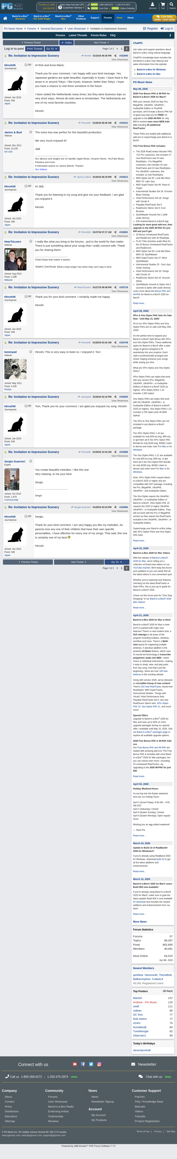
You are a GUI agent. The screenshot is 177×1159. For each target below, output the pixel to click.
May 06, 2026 (140, 88)
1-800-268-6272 (106, 5)
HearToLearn (82, 287)
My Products (99, 1120)
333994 (124, 507)
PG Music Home (13, 28)
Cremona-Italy (11, 500)
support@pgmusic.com (54, 1135)
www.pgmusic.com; (11, 1135)
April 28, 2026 (141, 311)
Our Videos (41, 169)
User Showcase (77, 28)
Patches (140, 1096)
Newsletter (147, 1064)
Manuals (140, 1106)
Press (8, 1106)
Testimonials (55, 1116)
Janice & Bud (82, 177)
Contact (9, 1101)
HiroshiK (84, 123)
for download (139, 902)
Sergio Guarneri (81, 507)
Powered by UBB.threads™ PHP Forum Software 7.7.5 (88, 1146)
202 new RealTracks (151, 686)
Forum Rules (99, 35)
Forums (31, 28)
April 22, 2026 (141, 548)
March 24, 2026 (141, 843)
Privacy (158, 1131)
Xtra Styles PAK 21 (151, 706)
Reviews (53, 1121)
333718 (124, 287)
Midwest (8, 280)
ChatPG (137, 43)
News (95, 1096)
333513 (124, 177)
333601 (124, 232)
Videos (139, 1111)
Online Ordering (127, 8)
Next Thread (102, 42)
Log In (166, 28)
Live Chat (103, 8)
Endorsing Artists (58, 1111)
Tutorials (140, 1116)
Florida (7, 389)
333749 (124, 342)
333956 (124, 452)
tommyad (84, 397)
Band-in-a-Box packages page (152, 732)
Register (150, 28)
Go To (52, 48)
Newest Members (143, 968)
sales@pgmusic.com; (32, 1135)
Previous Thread (30, 42)
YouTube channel (141, 567)
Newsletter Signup (103, 1101)
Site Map (171, 1131)
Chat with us (154, 1076)
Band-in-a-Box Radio (61, 1106)
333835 (124, 397)
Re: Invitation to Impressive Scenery (33, 55)
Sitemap (10, 1121)
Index (66, 42)
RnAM (86, 55)
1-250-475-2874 (123, 5)
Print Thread (34, 48)
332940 (124, 55)
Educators (11, 1116)
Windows (137, 450)
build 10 (160, 859)
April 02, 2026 (141, 784)
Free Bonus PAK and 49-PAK (151, 747)
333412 (124, 123)
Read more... (139, 303)
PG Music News (142, 82)
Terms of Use (143, 1131)
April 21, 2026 (141, 615)
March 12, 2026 (141, 879)
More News (140, 921)
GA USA (8, 151)
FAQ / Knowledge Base (149, 1101)
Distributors (12, 1111)
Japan (7, 103)
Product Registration (147, 1121)
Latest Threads (78, 35)
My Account (99, 1115)
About (8, 1096)
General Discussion (52, 28)
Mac (164, 446)
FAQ (112, 35)
